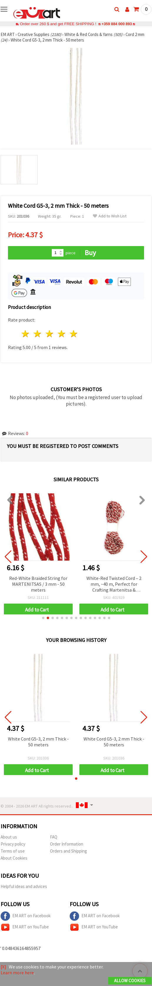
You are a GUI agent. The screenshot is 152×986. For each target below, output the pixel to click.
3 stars (50, 334)
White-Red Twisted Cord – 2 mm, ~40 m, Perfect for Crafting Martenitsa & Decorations (113, 584)
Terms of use (13, 851)
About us (9, 837)
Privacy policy (13, 844)
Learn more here (17, 972)
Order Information (66, 844)
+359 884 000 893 (116, 24)
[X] (3, 967)
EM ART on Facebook (26, 916)
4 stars (62, 334)
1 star (26, 334)
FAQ (53, 837)
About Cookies (14, 858)
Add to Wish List (109, 216)
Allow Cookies (130, 980)
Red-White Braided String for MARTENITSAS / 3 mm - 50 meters (38, 584)
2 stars (38, 334)
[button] (43, 618)
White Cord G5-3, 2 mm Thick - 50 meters (38, 742)
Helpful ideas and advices (24, 886)
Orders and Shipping (68, 851)
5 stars (74, 334)
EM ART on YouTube (25, 927)
